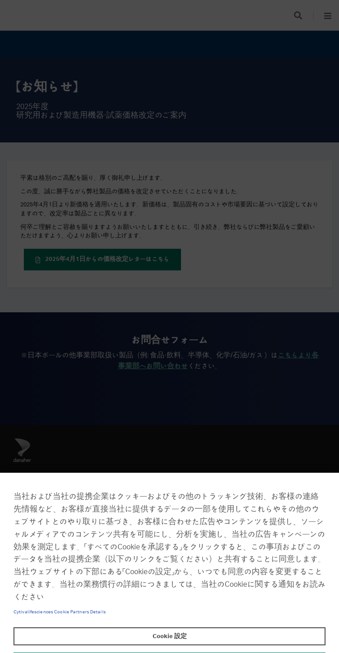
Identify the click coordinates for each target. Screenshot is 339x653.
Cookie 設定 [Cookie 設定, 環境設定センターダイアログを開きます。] (170, 636)
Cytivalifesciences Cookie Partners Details (60, 612)
